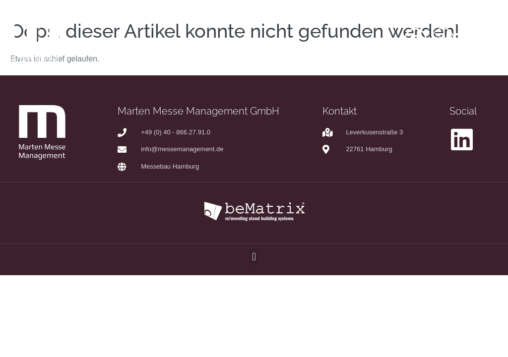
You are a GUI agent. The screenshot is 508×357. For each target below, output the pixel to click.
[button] (253, 257)
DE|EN (442, 39)
